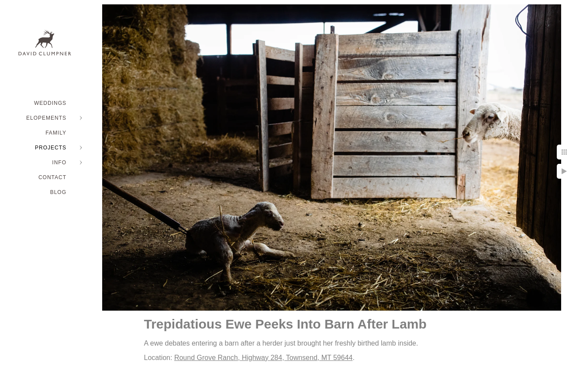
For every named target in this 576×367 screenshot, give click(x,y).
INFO (59, 162)
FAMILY (55, 133)
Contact (52, 177)
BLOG (58, 192)
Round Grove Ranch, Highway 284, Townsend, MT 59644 (263, 357)
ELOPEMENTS (46, 118)
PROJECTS (50, 148)
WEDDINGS (50, 103)
